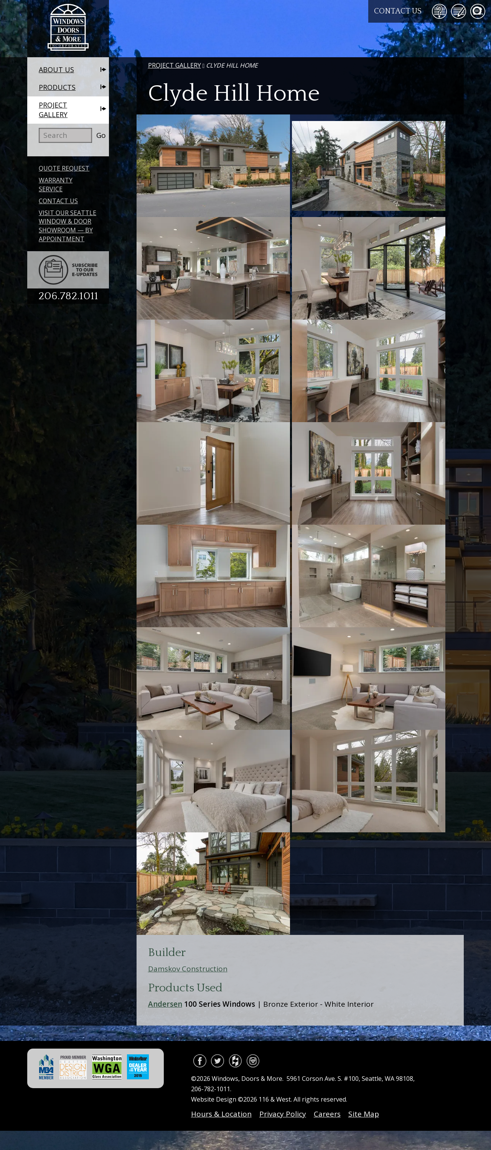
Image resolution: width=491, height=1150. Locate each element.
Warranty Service (55, 184)
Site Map (363, 1114)
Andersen (165, 1004)
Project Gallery (53, 109)
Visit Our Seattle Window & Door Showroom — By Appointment (67, 226)
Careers (327, 1114)
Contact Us (398, 11)
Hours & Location (221, 1114)
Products (57, 87)
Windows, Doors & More (68, 28)
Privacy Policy (282, 1114)
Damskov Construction (187, 969)
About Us (56, 69)
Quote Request (64, 168)
